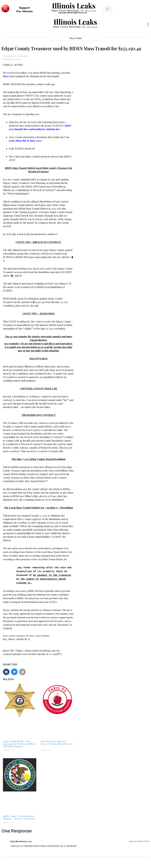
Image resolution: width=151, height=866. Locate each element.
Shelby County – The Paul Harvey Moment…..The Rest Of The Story (19, 816)
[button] (148, 24)
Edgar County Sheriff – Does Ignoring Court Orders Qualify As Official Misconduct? (19, 742)
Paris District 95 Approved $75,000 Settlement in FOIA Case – (57, 742)
